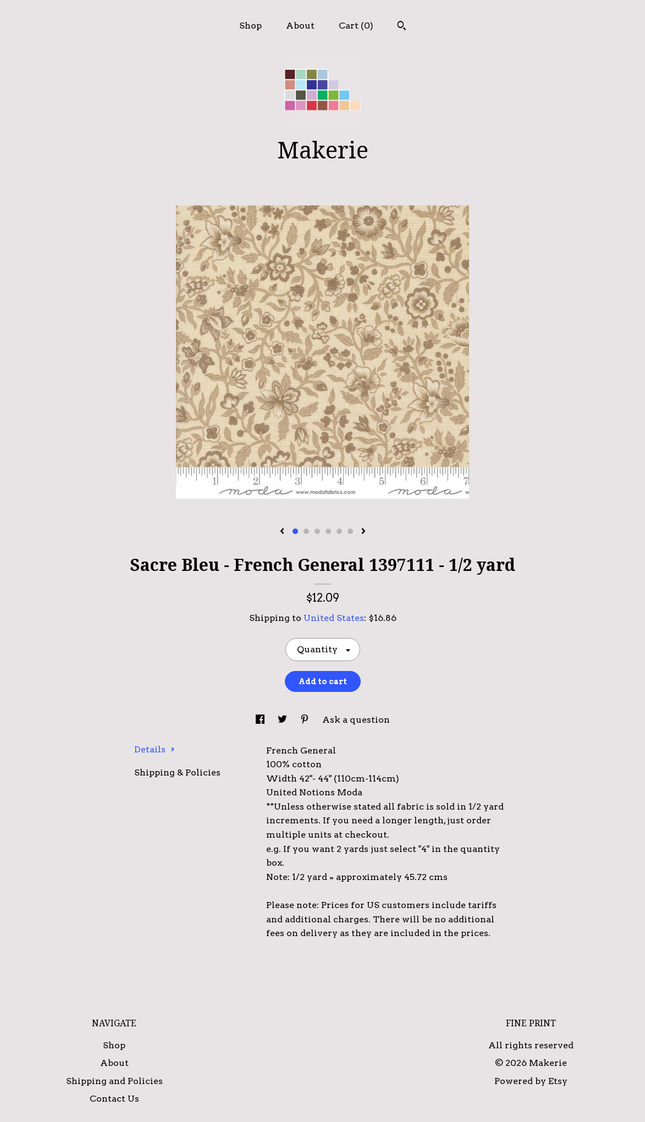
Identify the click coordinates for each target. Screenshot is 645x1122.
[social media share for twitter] (283, 719)
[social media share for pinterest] (305, 719)
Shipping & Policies (177, 772)
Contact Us (114, 1098)
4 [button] (328, 531)
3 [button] (317, 531)
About (300, 25)
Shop (250, 25)
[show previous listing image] (282, 532)
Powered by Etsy (530, 1081)
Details (154, 749)
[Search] (402, 27)
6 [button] (350, 531)
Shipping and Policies (114, 1081)
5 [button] (339, 531)
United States (334, 618)
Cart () (356, 25)
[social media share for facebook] (261, 719)
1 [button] (295, 531)
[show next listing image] (363, 532)
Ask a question (356, 719)
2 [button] (306, 531)
